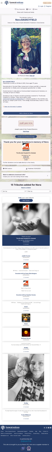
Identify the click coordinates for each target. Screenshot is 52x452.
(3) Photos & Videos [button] (26, 75)
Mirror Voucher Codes (15, 435)
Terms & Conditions (18, 433)
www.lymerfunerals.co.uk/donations (13, 99)
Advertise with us (26, 435)
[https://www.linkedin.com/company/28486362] (50, 428)
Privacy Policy (28, 433)
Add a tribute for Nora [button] (26, 113)
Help (36, 431)
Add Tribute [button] (26, 200)
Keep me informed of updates (12, 106)
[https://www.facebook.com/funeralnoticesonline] (48, 428)
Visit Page (26, 131)
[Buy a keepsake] (20, 9)
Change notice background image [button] (26, 136)
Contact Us (45, 431)
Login (40, 6)
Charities (31, 431)
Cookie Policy (36, 433)
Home (2, 431)
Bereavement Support (22, 431)
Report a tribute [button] (26, 187)
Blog (40, 431)
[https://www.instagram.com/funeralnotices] (46, 428)
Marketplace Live (5, 435)
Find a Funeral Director (10, 431)
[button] (47, 3)
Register (47, 6)
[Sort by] (14, 191)
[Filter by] (38, 191)
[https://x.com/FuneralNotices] (44, 428)
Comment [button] (26, 244)
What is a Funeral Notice (6, 433)
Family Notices (44, 433)
